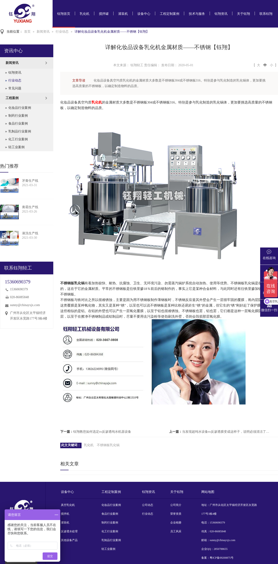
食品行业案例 (18, 123)
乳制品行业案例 (19, 131)
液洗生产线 (30, 233)
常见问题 (14, 88)
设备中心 (143, 14)
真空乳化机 (68, 505)
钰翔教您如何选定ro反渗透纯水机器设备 (102, 431)
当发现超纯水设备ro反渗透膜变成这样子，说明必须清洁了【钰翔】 (225, 431)
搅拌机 (65, 513)
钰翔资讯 (221, 14)
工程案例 (12, 98)
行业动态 (62, 31)
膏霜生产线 (30, 207)
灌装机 (123, 14)
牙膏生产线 (30, 180)
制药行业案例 (18, 115)
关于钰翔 (243, 14)
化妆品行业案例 (19, 108)
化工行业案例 (18, 139)
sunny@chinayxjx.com (25, 305)
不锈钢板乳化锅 (108, 445)
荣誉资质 (175, 513)
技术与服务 (197, 14)
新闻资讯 (43, 31)
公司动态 (147, 505)
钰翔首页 (63, 14)
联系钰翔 (265, 14)
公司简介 (175, 505)
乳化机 (84, 14)
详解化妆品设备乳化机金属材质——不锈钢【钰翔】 (112, 31)
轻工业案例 (16, 147)
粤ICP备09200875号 (222, 557)
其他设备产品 (69, 540)
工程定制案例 (169, 14)
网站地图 (207, 492)
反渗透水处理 (69, 531)
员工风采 (175, 531)
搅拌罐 (104, 14)
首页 (27, 31)
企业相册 (175, 522)
